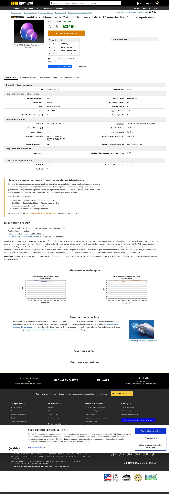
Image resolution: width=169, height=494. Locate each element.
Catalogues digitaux (127, 411)
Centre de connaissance (46, 8)
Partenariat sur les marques (20, 436)
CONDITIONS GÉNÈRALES (52, 456)
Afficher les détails (35, 488)
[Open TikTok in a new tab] (153, 455)
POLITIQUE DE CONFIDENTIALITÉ (20, 456)
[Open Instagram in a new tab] (145, 455)
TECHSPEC (15, 432)
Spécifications (10, 77)
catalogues (127, 407)
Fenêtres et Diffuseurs (46, 13)
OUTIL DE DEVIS (139, 378)
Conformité (14, 429)
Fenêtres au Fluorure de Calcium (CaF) (80, 13)
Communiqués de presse (19, 421)
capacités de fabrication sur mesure (40, 213)
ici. (79, 213)
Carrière (13, 418)
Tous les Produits (16, 13)
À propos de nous (16, 407)
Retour (50, 411)
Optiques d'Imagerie (54, 438)
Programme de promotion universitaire (97, 418)
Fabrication (29, 8)
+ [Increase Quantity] (56, 26)
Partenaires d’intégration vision (94, 411)
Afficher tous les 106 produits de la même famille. (132, 12)
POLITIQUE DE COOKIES (37, 456)
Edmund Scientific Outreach (93, 429)
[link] (158, 2)
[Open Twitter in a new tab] (121, 455)
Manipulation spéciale (48, 77)
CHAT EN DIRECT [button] (66, 380)
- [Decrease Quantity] (49, 26)
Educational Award (91, 421)
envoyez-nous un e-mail (34, 330)
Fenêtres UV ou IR (60, 13)
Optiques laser (52, 435)
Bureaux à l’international (18, 414)
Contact (155, 8)
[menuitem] (19, 8)
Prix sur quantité (90, 414)
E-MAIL (103, 380)
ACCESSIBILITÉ (15, 458)
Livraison (50, 407)
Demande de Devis (67, 54)
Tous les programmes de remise (95, 407)
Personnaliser (151, 478)
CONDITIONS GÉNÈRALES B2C (68, 456)
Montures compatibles (70, 77)
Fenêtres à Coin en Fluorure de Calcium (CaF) (26, 236)
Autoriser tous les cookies (150, 471)
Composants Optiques (30, 13)
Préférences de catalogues (129, 414)
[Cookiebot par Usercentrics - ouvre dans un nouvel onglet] (14, 489)
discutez (50, 330)
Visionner (130, 165)
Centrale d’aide (53, 414)
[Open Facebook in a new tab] (113, 455)
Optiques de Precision (55, 427)
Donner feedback (53, 418)
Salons (13, 411)
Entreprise (61, 8)
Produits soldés (89, 425)
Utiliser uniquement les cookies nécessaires (150, 486)
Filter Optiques (52, 431)
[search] (85, 3)
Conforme (50, 165)
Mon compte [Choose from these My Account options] (145, 4)
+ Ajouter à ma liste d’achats (60, 66)
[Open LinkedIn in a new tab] (137, 455)
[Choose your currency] (145, 8)
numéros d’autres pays (34, 383)
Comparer (81, 66)
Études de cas (15, 425)
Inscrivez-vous (122, 393)
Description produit (28, 77)
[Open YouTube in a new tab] (129, 455)
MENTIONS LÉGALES (83, 456)
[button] (151, 8)
